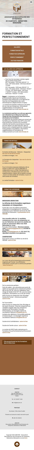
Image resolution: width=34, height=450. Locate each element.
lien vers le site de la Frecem (11, 153)
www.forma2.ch (23, 109)
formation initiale (17, 50)
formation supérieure (17, 54)
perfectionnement (17, 57)
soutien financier (17, 60)
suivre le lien (19, 180)
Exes (25, 438)
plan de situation (18, 418)
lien (16, 155)
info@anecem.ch (21, 312)
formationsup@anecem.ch (14, 228)
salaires (17, 47)
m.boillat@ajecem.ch (13, 231)
